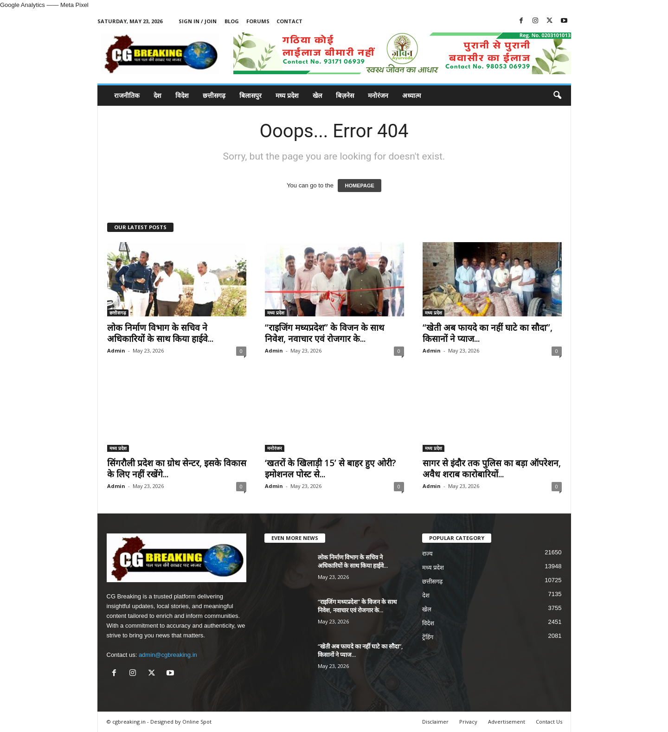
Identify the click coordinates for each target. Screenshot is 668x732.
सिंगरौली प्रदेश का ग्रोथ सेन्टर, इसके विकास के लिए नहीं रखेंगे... (176, 468)
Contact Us (549, 721)
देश (157, 95)
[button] (557, 95)
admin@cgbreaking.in (168, 654)
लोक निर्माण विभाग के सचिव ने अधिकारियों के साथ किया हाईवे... (160, 333)
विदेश (182, 95)
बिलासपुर (250, 95)
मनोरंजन (378, 95)
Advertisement (506, 721)
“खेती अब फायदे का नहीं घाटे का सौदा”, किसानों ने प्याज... (487, 333)
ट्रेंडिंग (427, 637)
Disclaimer (435, 721)
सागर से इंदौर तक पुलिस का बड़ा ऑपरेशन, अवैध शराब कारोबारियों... (492, 468)
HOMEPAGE (359, 185)
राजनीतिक (127, 95)
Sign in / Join (198, 21)
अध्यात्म (411, 95)
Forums (258, 21)
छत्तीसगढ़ (214, 95)
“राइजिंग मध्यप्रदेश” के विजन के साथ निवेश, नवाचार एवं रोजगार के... (324, 333)
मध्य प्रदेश (287, 95)
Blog (232, 21)
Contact (289, 21)
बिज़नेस (345, 95)
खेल (317, 95)
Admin (116, 350)
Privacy (468, 721)
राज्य (427, 553)
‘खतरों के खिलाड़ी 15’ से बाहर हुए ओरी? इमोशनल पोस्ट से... (330, 468)
